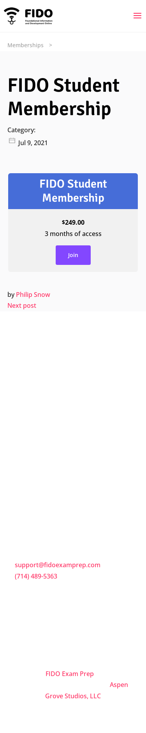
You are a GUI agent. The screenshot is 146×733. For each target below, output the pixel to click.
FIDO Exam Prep (70, 673)
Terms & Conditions (45, 458)
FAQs (23, 442)
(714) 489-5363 (36, 576)
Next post (21, 305)
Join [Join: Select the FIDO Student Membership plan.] (73, 255)
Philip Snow (33, 294)
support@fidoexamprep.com (57, 565)
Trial (22, 491)
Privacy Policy (35, 475)
